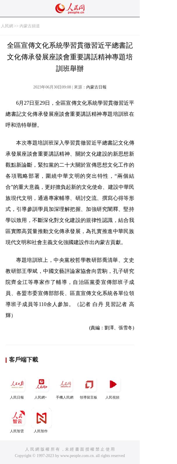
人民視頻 (113, 386)
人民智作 (41, 420)
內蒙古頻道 (30, 26)
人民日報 (17, 386)
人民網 (7, 26)
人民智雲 (17, 420)
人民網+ (41, 386)
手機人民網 (65, 386)
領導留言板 (89, 386)
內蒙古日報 (96, 87)
